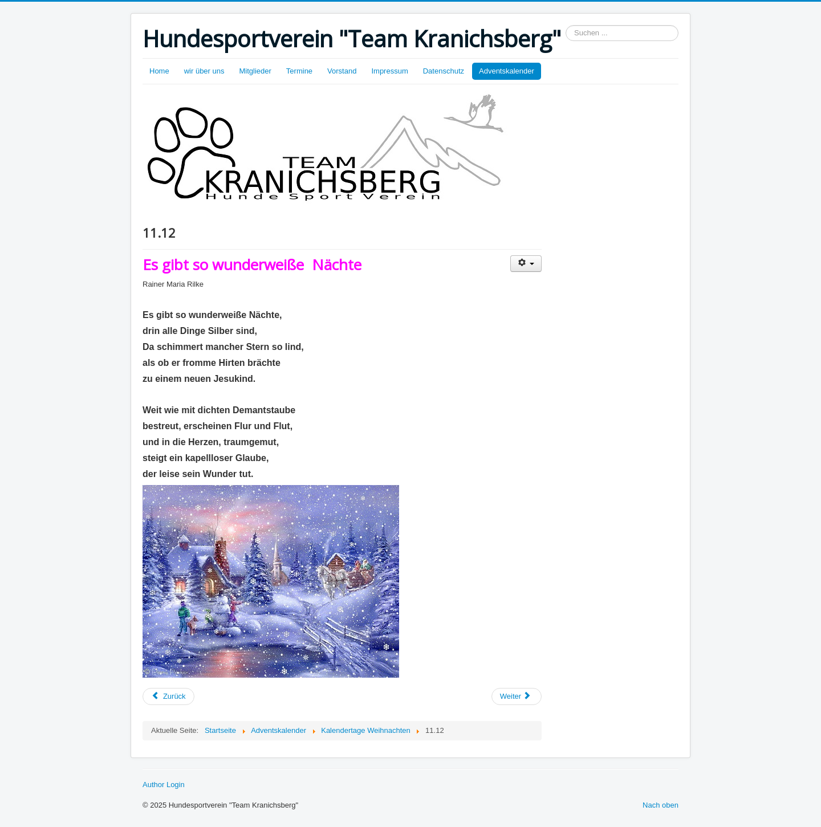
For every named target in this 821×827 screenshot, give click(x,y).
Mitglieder (255, 71)
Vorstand (341, 71)
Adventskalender (506, 71)
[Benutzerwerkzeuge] (526, 263)
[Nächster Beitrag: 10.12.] (516, 696)
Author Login (164, 784)
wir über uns (204, 71)
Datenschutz (443, 71)
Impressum (389, 71)
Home (159, 71)
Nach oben (660, 805)
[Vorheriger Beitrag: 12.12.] (168, 696)
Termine (299, 71)
